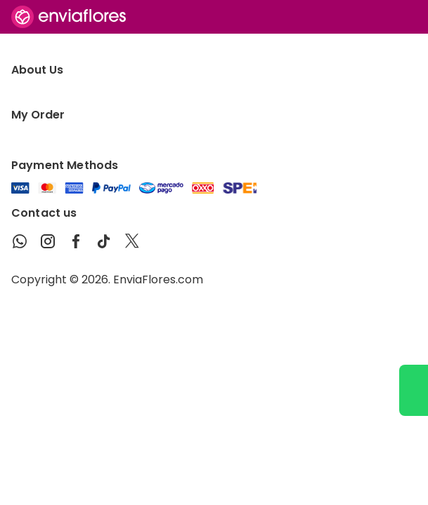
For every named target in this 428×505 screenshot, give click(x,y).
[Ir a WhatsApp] (413, 390)
